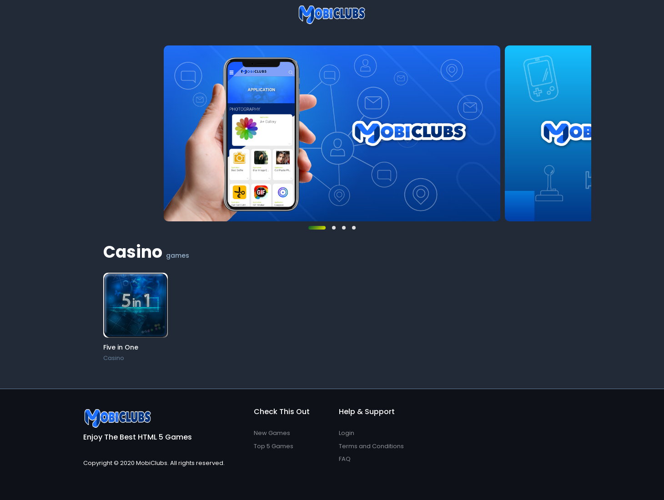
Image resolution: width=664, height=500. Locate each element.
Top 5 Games (273, 446)
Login (346, 433)
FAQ (345, 459)
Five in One (120, 347)
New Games (272, 433)
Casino (113, 358)
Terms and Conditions (371, 446)
